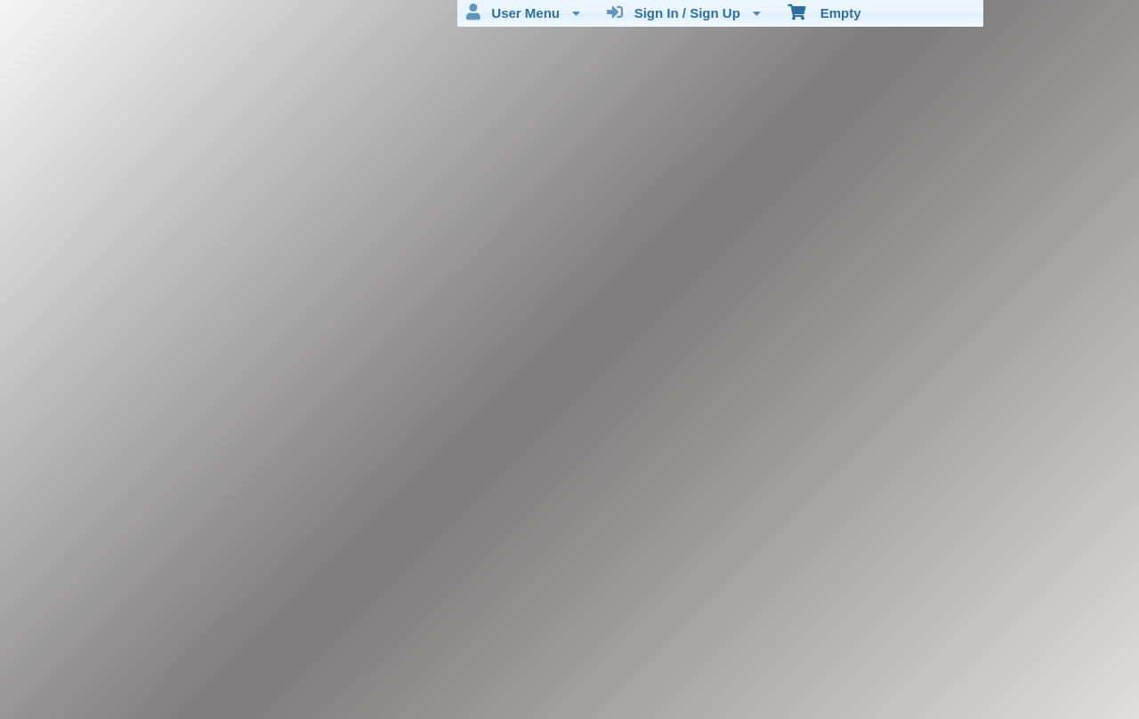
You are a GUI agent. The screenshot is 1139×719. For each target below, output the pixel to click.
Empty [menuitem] (824, 11)
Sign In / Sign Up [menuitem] (684, 12)
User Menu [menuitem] (523, 12)
